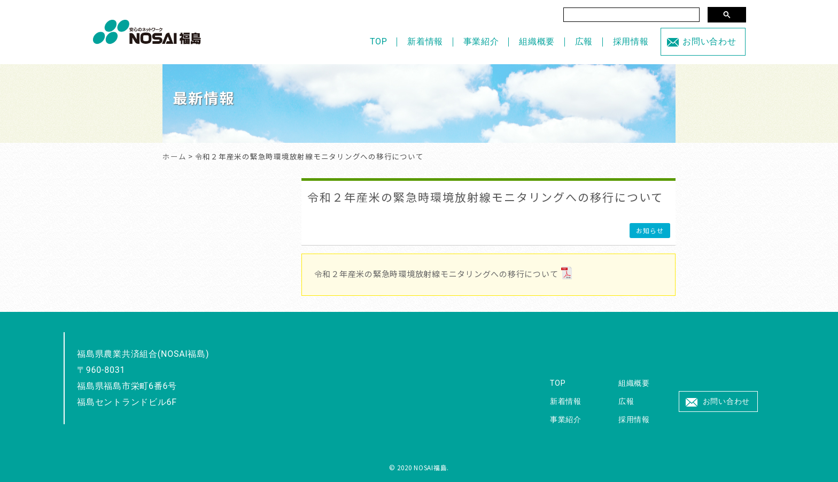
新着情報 (425, 41)
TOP (378, 41)
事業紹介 (481, 41)
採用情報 (631, 41)
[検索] (631, 15)
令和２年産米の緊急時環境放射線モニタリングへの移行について (485, 197)
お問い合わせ (709, 41)
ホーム (174, 156)
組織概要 (537, 41)
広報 (584, 41)
